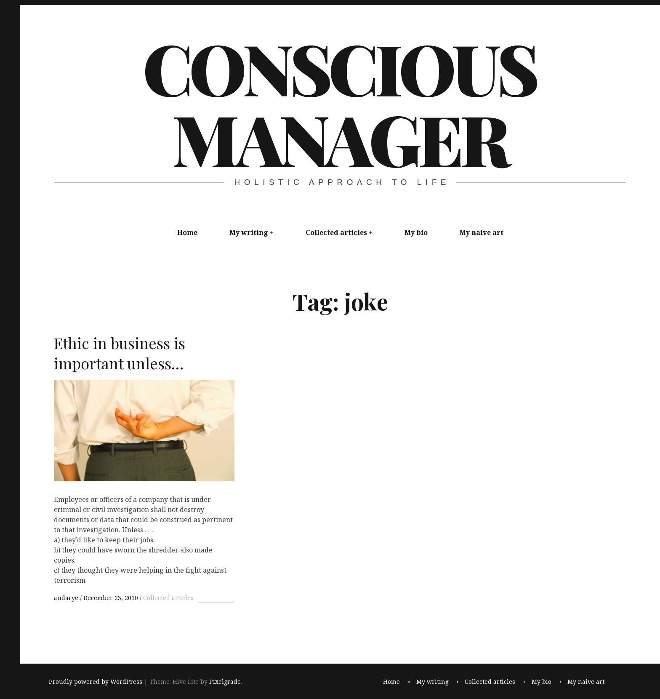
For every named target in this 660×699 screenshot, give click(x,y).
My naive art (481, 232)
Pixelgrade (225, 682)
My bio (416, 232)
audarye (67, 598)
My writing (248, 232)
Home (187, 232)
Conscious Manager (339, 103)
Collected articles (336, 232)
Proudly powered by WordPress (95, 682)
